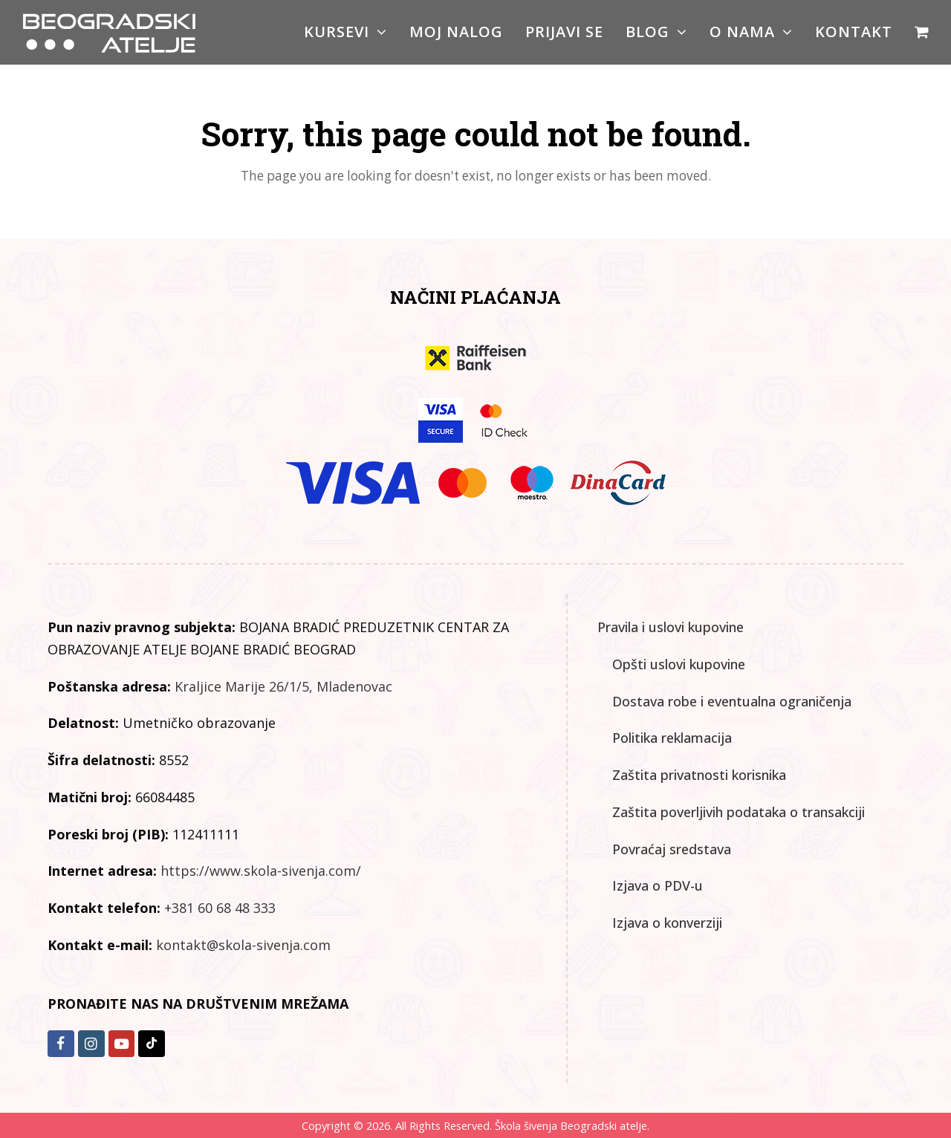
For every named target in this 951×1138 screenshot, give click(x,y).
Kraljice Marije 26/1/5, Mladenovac (283, 686)
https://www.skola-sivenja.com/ (260, 870)
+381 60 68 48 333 (220, 908)
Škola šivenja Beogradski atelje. (570, 1125)
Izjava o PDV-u (657, 885)
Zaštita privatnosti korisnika (699, 775)
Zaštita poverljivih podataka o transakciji (738, 812)
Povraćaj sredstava (671, 849)
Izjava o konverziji (667, 922)
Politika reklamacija (672, 738)
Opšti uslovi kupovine (678, 664)
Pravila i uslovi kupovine (670, 627)
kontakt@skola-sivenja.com (243, 945)
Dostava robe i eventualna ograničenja (731, 701)
